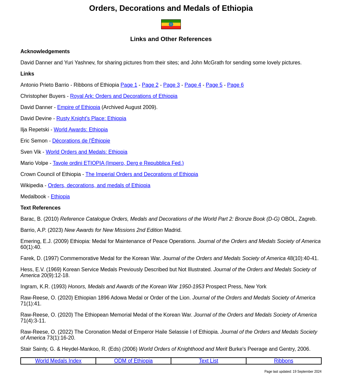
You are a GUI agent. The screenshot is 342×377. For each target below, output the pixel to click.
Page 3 (171, 85)
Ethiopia (60, 196)
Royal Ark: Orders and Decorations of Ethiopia (123, 96)
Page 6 (235, 85)
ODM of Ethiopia (133, 361)
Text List (208, 361)
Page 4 (192, 85)
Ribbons (283, 361)
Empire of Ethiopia (78, 107)
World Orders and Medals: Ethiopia (86, 152)
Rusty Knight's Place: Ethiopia (91, 118)
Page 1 (128, 85)
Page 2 (150, 85)
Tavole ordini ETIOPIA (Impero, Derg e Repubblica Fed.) (118, 163)
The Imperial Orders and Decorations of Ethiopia (141, 174)
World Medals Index (58, 361)
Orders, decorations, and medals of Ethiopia (99, 185)
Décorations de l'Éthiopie (81, 141)
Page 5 (214, 85)
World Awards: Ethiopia (81, 129)
